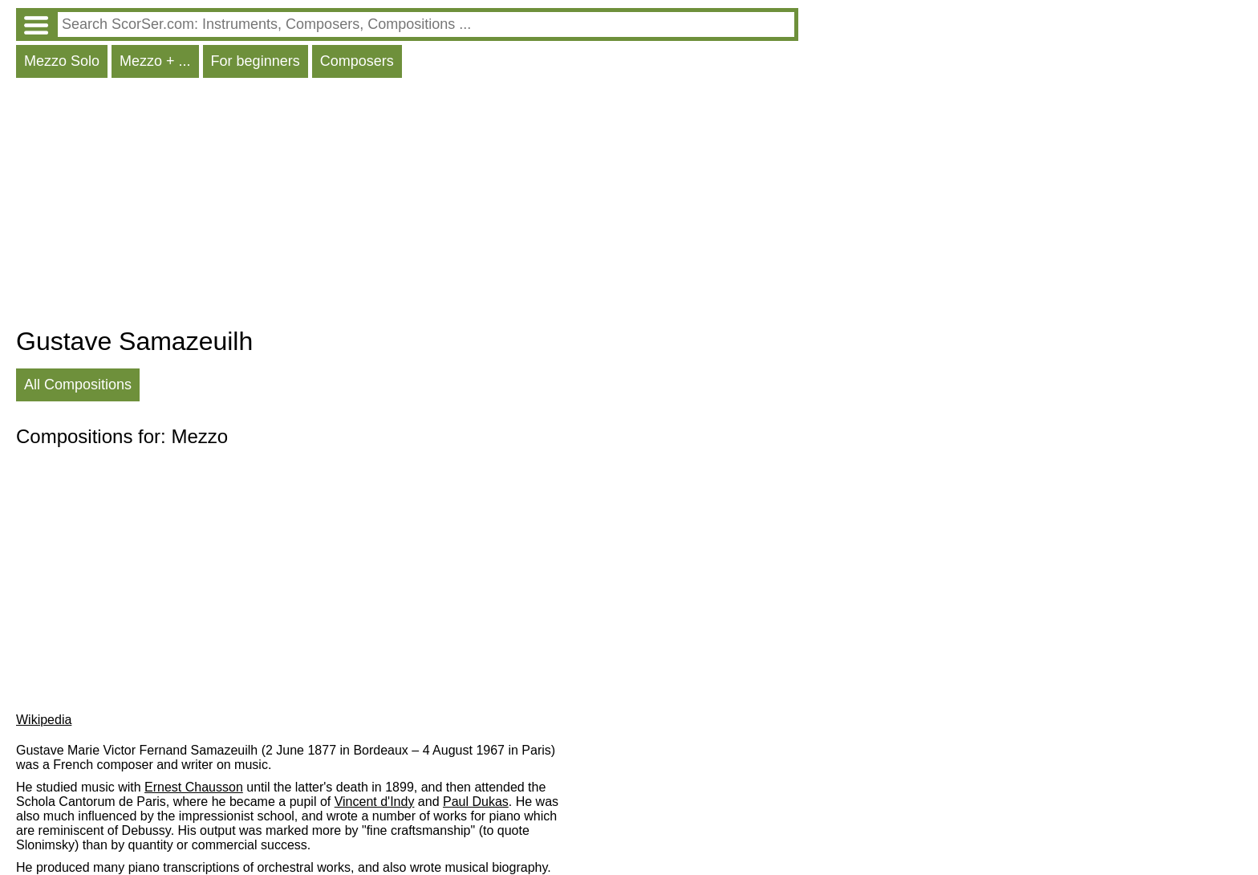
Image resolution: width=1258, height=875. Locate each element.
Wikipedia (43, 719)
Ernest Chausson (193, 787)
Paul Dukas (476, 801)
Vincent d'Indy (375, 801)
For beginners (255, 61)
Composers (357, 61)
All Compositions (78, 384)
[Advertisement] (407, 206)
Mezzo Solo (61, 61)
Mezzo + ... (155, 61)
